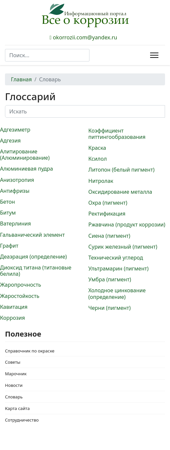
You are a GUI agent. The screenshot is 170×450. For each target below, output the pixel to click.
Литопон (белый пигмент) (121, 169)
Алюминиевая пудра (26, 168)
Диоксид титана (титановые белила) (35, 270)
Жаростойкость (19, 296)
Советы (12, 362)
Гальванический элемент (32, 234)
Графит (9, 245)
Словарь (14, 397)
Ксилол (97, 158)
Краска (97, 147)
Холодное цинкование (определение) (117, 293)
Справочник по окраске (29, 351)
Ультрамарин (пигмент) (118, 268)
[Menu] (154, 55)
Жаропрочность (20, 284)
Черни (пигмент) (109, 307)
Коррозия (12, 317)
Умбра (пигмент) (109, 279)
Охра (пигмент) (108, 202)
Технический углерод (115, 257)
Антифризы (14, 190)
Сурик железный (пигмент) (122, 246)
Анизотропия (17, 180)
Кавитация (14, 306)
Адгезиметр (15, 129)
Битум (8, 212)
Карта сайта (17, 408)
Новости (14, 385)
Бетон (7, 201)
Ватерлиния (15, 223)
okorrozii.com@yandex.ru (85, 37)
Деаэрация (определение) (33, 256)
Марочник (16, 374)
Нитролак (100, 180)
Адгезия (10, 140)
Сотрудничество (22, 420)
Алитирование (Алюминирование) (25, 154)
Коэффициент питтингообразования (117, 134)
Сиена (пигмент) (109, 235)
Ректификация (107, 213)
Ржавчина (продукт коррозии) (126, 224)
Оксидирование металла (120, 191)
